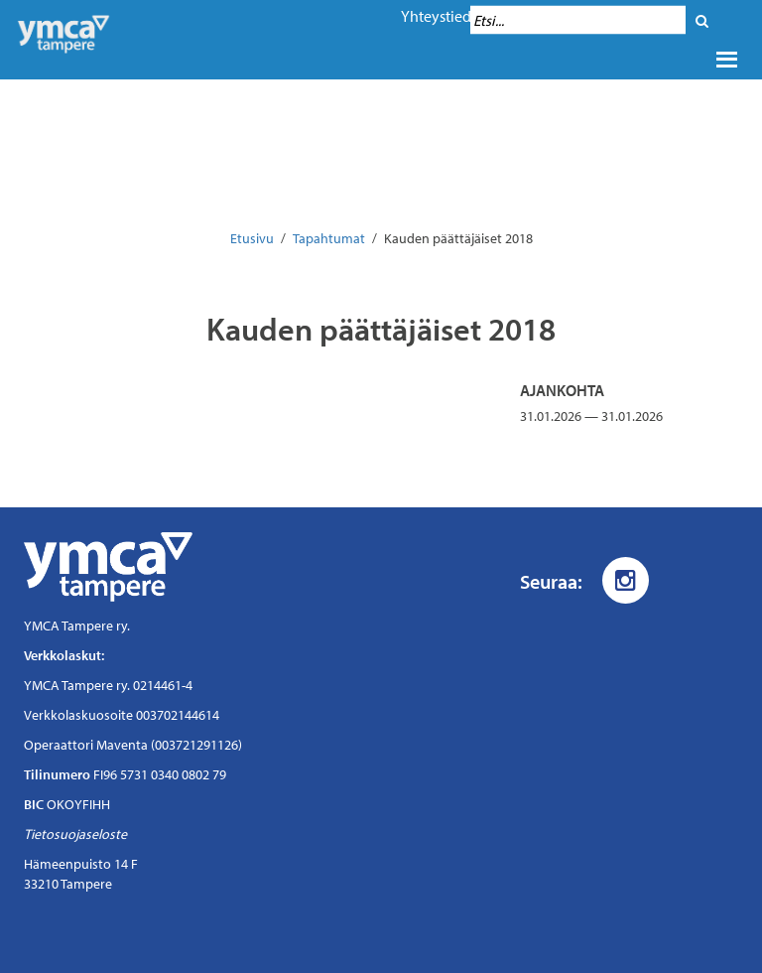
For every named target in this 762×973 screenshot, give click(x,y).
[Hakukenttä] (578, 20)
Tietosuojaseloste (75, 834)
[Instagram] (625, 580)
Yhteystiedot (443, 16)
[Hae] (702, 20)
